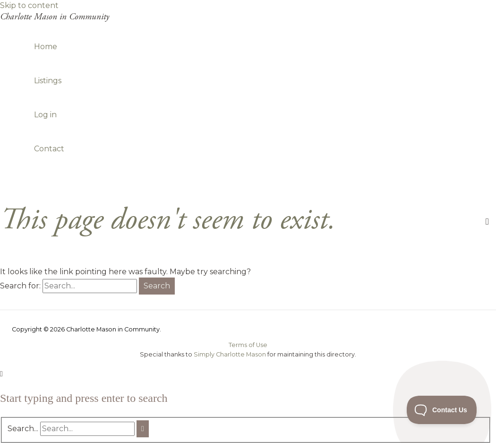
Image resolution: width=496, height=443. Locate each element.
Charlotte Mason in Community (54, 17)
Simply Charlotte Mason (230, 354)
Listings (47, 80)
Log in (45, 114)
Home (45, 46)
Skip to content (29, 5)
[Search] (143, 428)
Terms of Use (248, 344)
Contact (49, 148)
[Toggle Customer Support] (442, 410)
